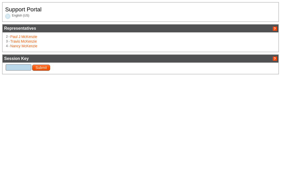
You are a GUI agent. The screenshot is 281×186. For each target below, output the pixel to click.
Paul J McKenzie (72, 46)
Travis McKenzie (72, 50)
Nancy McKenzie (72, 55)
